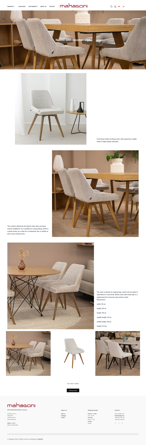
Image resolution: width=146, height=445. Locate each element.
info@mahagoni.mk (119, 415)
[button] (7, 353)
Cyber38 (40, 439)
